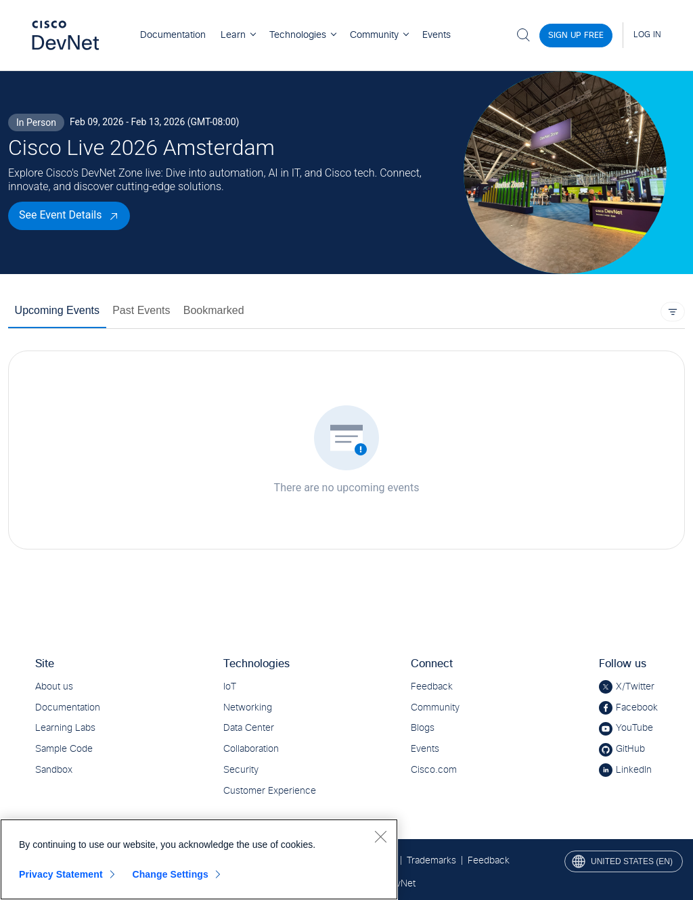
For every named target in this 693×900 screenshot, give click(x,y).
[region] (199, 859)
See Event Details (60, 214)
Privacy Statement (61, 874)
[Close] (380, 836)
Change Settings (170, 874)
